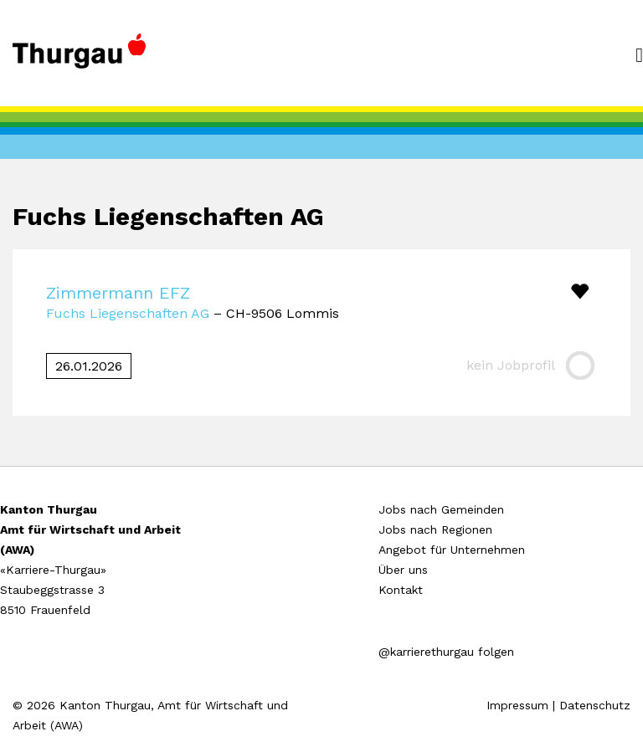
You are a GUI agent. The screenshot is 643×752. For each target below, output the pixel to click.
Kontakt (400, 589)
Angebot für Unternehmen (451, 549)
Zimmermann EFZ (118, 293)
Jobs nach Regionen (435, 529)
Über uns (403, 569)
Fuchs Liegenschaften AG (127, 313)
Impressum (517, 705)
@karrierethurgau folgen (446, 651)
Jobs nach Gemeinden (441, 509)
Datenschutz (594, 705)
